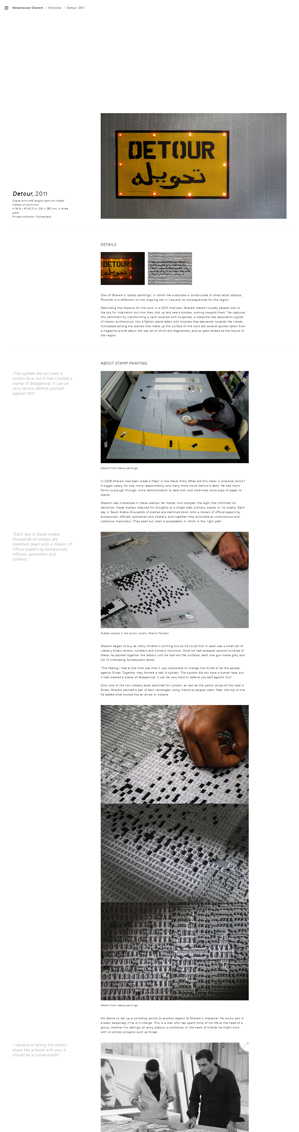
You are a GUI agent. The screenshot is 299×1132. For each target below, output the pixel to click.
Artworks (54, 7)
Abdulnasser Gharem (27, 7)
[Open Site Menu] (6, 8)
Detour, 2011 (76, 7)
